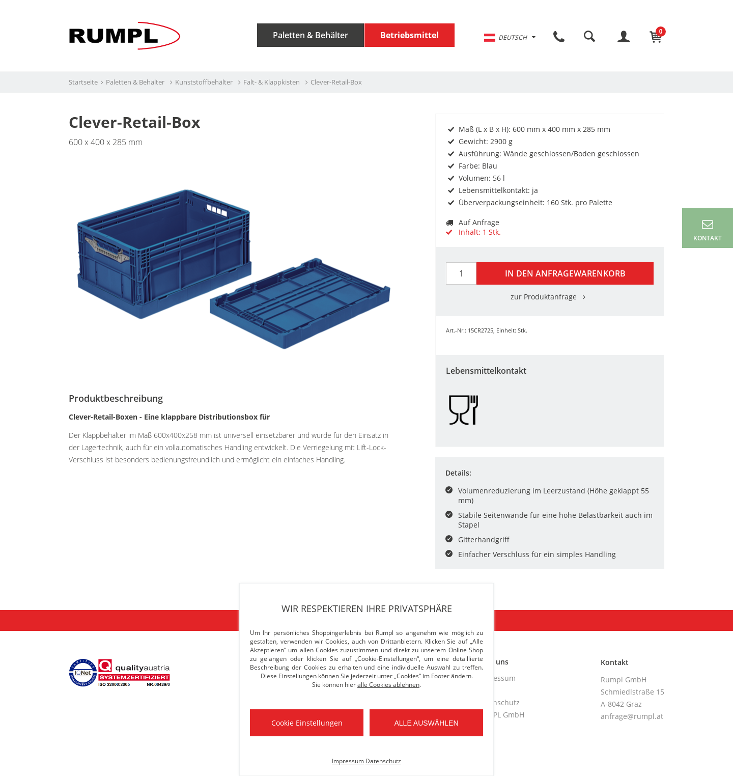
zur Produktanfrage (550, 296)
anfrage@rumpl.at (632, 716)
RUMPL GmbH (500, 714)
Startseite (83, 82)
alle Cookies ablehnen (388, 684)
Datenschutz (498, 702)
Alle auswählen (426, 723)
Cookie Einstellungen (307, 723)
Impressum (496, 678)
